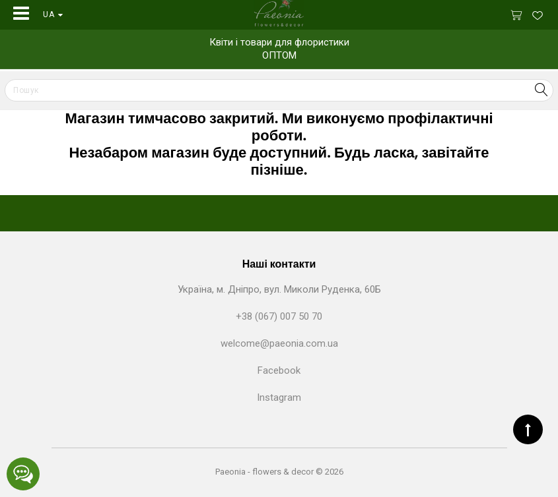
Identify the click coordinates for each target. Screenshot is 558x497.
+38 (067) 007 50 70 (279, 316)
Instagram (279, 397)
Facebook (279, 370)
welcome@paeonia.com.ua (279, 343)
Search (541, 89)
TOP (528, 429)
